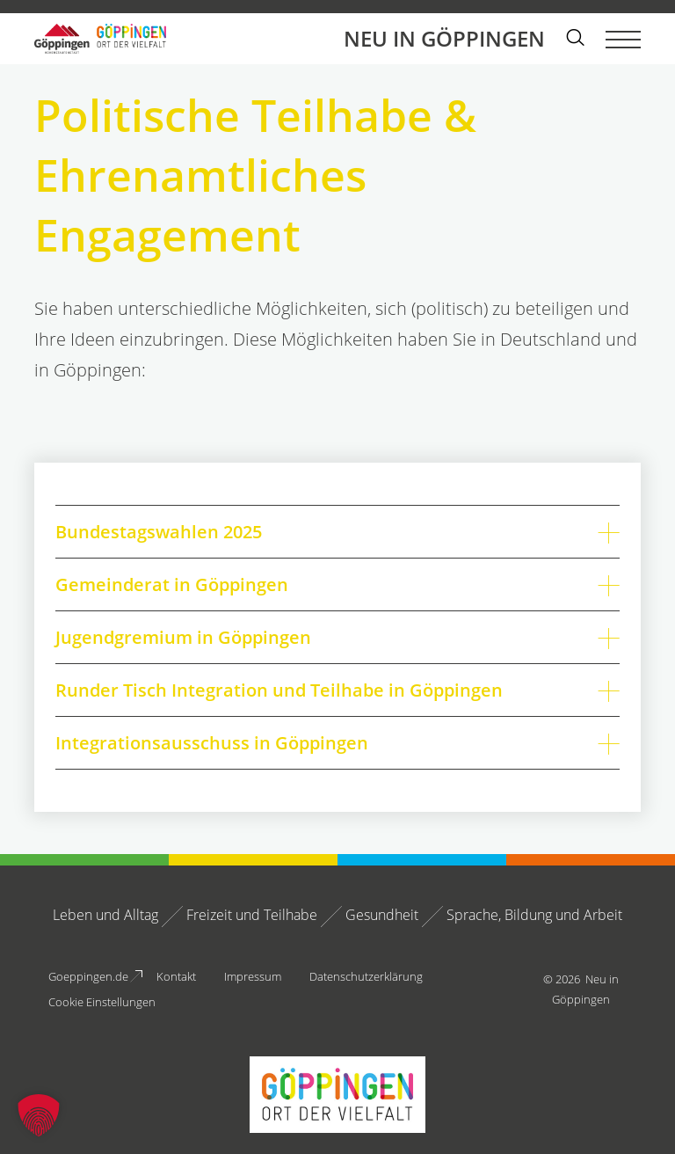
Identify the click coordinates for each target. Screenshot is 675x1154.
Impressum (252, 976)
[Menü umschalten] (623, 38)
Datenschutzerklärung (366, 976)
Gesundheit (381, 915)
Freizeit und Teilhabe (251, 915)
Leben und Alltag (105, 915)
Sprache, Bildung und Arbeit (534, 915)
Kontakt (176, 976)
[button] (38, 1115)
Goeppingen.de (88, 976)
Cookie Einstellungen (102, 1002)
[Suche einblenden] (575, 39)
